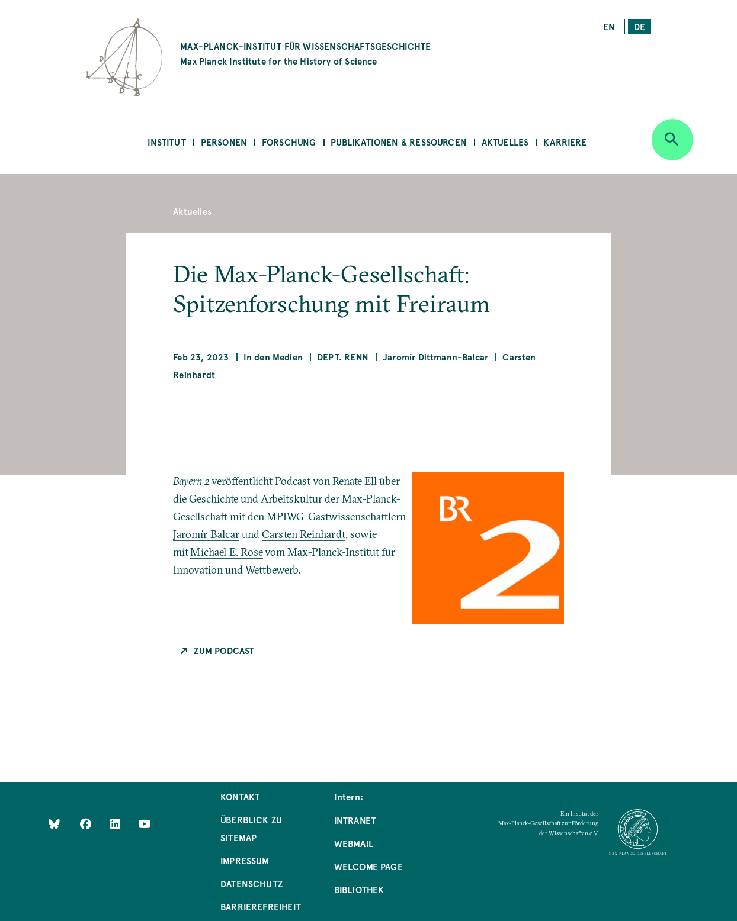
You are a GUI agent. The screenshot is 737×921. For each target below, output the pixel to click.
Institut (166, 142)
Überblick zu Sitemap (251, 828)
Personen (224, 142)
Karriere (565, 142)
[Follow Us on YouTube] (144, 823)
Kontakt (239, 796)
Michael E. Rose (226, 552)
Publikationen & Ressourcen (399, 142)
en (609, 26)
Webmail (353, 843)
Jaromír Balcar (206, 534)
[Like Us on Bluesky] (54, 823)
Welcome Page (368, 866)
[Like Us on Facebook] (87, 823)
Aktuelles (505, 142)
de (639, 26)
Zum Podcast (224, 650)
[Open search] (672, 139)
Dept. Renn (342, 356)
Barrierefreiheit (260, 906)
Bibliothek (359, 889)
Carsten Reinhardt (303, 534)
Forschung (289, 142)
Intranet (355, 820)
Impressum (245, 860)
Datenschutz (251, 883)
